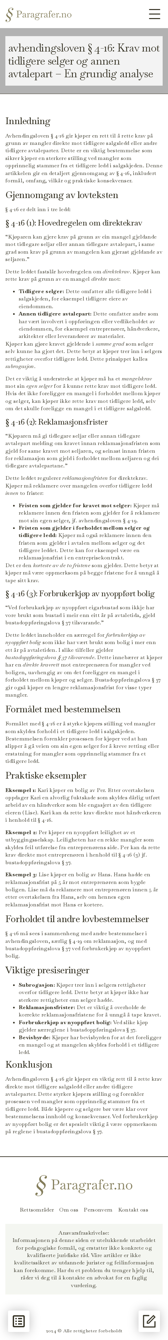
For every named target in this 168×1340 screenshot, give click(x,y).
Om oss (68, 1210)
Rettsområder (37, 1210)
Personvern (98, 1210)
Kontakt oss (133, 1210)
